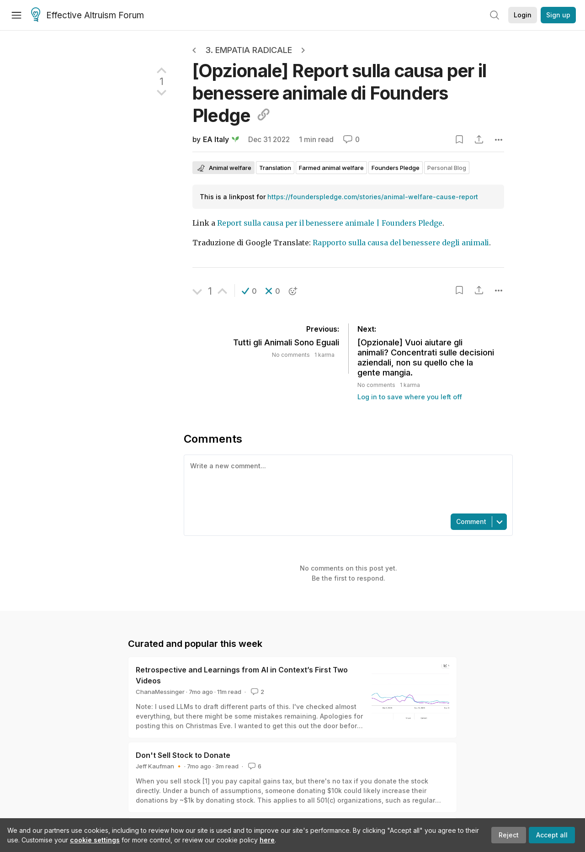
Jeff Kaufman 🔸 (159, 766)
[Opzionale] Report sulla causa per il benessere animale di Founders (339, 93)
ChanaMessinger (160, 691)
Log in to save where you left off (409, 397)
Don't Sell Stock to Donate (183, 755)
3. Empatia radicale (248, 50)
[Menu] (16, 15)
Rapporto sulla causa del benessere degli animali (401, 242)
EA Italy (216, 139)
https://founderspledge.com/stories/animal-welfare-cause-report (372, 197)
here (267, 840)
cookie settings (95, 840)
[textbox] (346, 483)
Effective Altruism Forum (87, 15)
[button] (249, 291)
